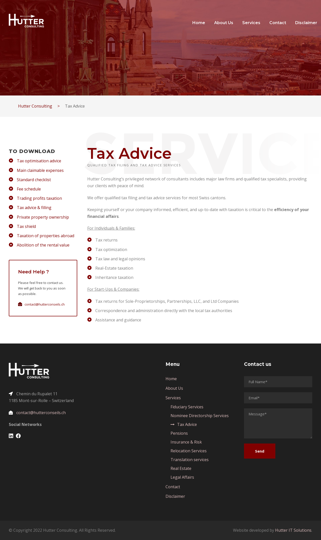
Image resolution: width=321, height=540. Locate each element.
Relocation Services (189, 451)
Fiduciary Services (187, 407)
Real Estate (181, 468)
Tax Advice (187, 424)
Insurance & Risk (186, 442)
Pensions (179, 433)
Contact (277, 22)
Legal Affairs (182, 477)
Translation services (190, 459)
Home (198, 22)
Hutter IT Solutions (293, 530)
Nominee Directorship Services (200, 415)
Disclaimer (306, 22)
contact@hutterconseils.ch (45, 304)
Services (251, 22)
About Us (223, 22)
